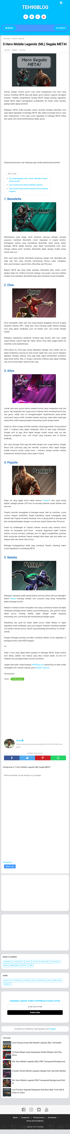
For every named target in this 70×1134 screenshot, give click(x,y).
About (14, 1122)
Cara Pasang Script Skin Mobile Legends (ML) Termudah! (36, 1047)
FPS (33, 985)
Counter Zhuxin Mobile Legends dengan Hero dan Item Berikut (39, 1075)
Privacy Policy (39, 1122)
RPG (49, 985)
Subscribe (35, 1017)
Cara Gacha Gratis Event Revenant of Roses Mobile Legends (28, 194)
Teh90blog (35, 7)
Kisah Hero (45, 966)
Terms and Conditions (35, 1125)
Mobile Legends (42, 672)
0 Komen (22, 54)
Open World (41, 985)
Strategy (7, 989)
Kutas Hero (55, 966)
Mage (6, 970)
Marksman (14, 970)
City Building (16, 985)
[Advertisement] (36, 146)
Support (23, 970)
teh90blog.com (38, 669)
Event (28, 966)
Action (6, 985)
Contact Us (25, 1122)
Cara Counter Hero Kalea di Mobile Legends (26, 189)
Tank (31, 970)
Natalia (13, 603)
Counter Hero (18, 966)
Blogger (52, 1033)
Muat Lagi (10, 871)
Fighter (35, 966)
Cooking (26, 985)
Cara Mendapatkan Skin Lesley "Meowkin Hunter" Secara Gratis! (28, 184)
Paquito (46, 505)
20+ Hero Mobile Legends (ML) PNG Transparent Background (38, 1066)
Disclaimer (53, 1122)
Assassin (7, 966)
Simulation (57, 985)
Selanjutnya (7, 867)
